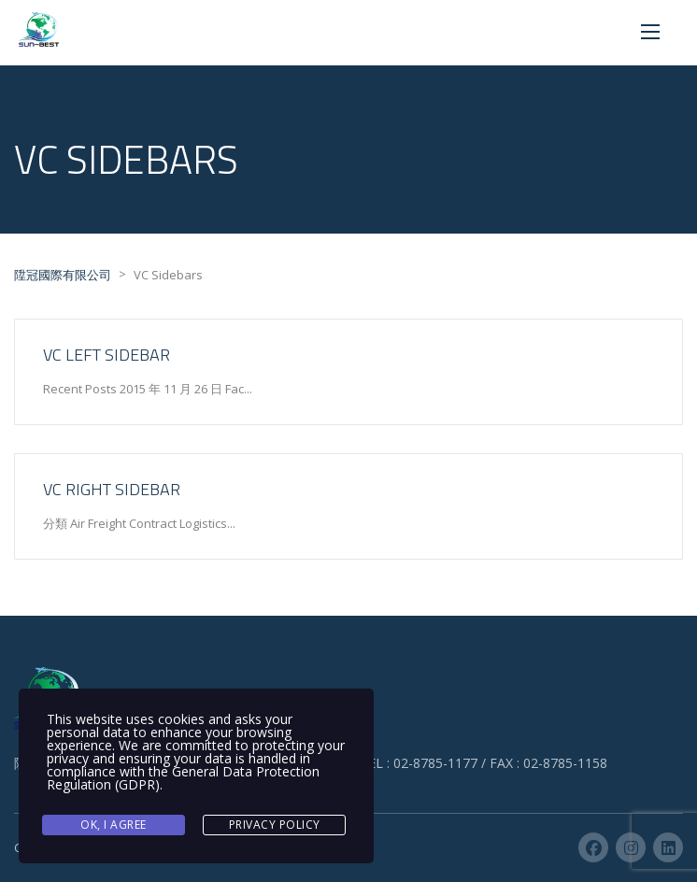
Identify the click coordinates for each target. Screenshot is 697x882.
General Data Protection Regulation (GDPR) (183, 777)
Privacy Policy (274, 824)
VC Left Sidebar (106, 354)
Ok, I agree (113, 824)
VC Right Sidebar (111, 489)
